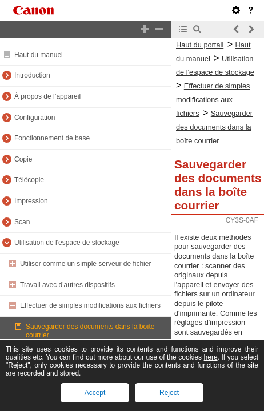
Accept (95, 393)
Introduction (32, 75)
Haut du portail (199, 45)
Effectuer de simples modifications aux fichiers (90, 305)
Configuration (34, 118)
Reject (169, 393)
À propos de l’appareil (47, 96)
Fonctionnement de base (52, 138)
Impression (31, 201)
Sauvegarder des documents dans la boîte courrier (214, 127)
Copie (23, 159)
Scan (22, 222)
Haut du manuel (38, 55)
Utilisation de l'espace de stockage (66, 243)
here (211, 357)
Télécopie (29, 180)
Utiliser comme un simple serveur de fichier (85, 264)
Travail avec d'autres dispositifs (67, 285)
